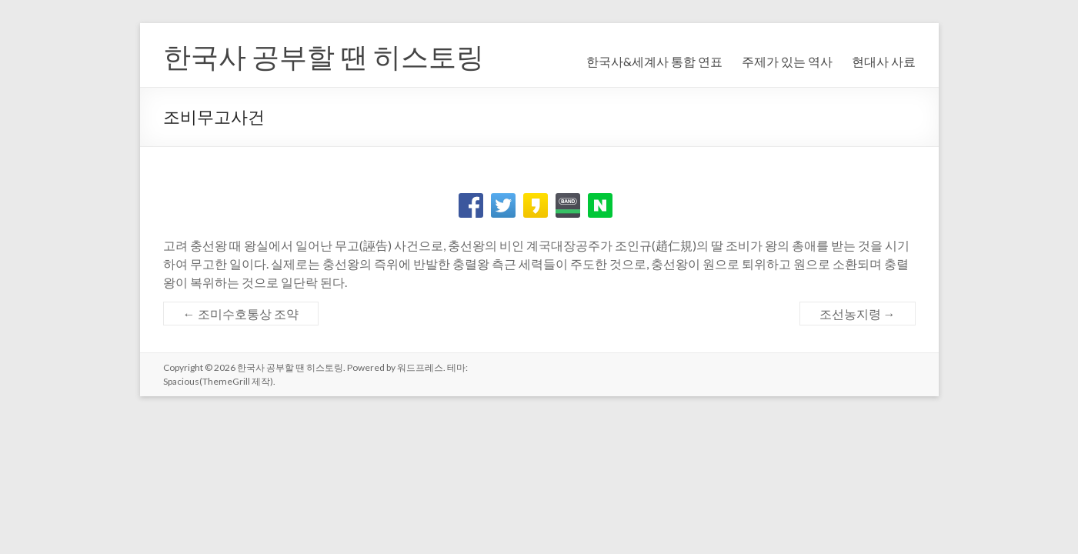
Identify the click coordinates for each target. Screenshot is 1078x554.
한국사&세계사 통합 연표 (654, 61)
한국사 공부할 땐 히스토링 (323, 56)
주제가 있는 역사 (787, 61)
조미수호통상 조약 (241, 313)
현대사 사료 (884, 61)
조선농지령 (857, 313)
